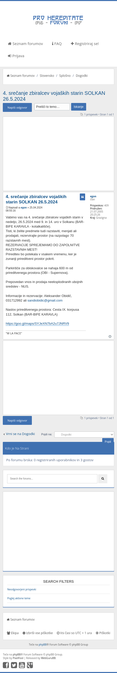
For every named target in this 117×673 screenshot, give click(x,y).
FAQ (57, 43)
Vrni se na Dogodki (20, 433)
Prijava (16, 55)
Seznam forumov (25, 43)
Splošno (65, 75)
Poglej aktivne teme (18, 598)
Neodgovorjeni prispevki (21, 589)
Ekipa (13, 633)
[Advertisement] (58, 153)
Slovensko (47, 75)
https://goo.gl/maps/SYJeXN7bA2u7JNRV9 (37, 323)
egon (24, 207)
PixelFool (18, 658)
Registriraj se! (85, 43)
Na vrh (110, 336)
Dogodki (81, 75)
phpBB (43, 644)
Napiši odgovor (17, 107)
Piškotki (103, 633)
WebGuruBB (48, 658)
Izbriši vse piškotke (38, 633)
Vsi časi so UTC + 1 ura (74, 633)
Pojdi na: (46, 434)
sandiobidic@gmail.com (45, 300)
